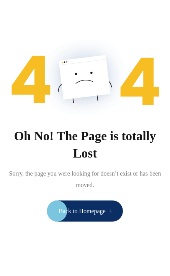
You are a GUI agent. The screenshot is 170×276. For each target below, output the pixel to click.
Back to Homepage (82, 211)
